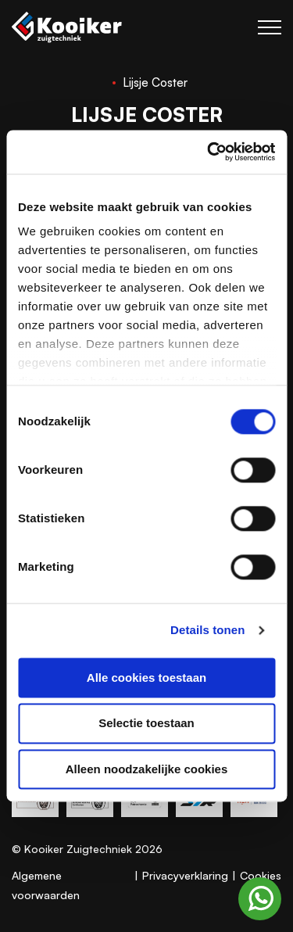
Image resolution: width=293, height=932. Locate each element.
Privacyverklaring (185, 875)
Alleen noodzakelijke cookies (147, 769)
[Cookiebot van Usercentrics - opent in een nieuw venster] (208, 152)
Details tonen (207, 629)
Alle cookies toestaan (146, 677)
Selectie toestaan (146, 723)
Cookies (260, 875)
